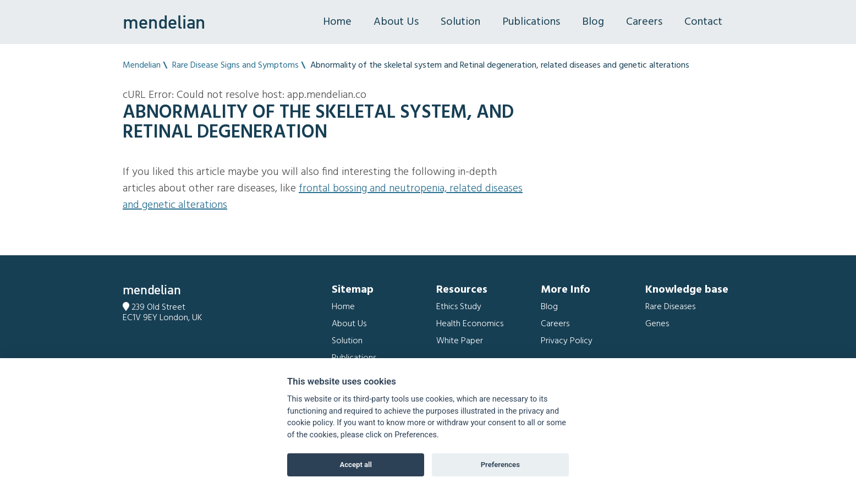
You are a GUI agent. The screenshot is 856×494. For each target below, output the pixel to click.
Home (337, 22)
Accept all (356, 464)
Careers (644, 22)
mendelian (164, 22)
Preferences (500, 464)
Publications (531, 22)
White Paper (459, 341)
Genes (657, 324)
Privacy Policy (566, 341)
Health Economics (469, 324)
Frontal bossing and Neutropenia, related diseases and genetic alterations (323, 197)
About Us (396, 22)
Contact (703, 22)
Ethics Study (458, 307)
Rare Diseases (670, 307)
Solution (460, 22)
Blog (593, 22)
